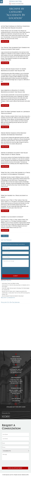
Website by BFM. (25, 474)
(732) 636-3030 (16, 400)
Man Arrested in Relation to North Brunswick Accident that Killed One (13, 91)
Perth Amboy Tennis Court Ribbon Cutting (10, 283)
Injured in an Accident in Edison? (12, 217)
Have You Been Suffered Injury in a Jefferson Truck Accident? (15, 112)
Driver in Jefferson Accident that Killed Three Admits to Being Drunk (14, 153)
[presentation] (11, 270)
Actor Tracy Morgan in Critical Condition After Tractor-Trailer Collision (15, 27)
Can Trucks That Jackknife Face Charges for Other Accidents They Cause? (15, 48)
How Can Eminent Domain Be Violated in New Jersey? (13, 296)
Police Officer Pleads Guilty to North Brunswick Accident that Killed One (13, 69)
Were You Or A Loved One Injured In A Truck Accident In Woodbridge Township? (15, 173)
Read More (5, 41)
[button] (1, 1)
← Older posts (4, 236)
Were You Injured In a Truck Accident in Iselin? (14, 196)
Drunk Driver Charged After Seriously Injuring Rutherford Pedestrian (13, 134)
